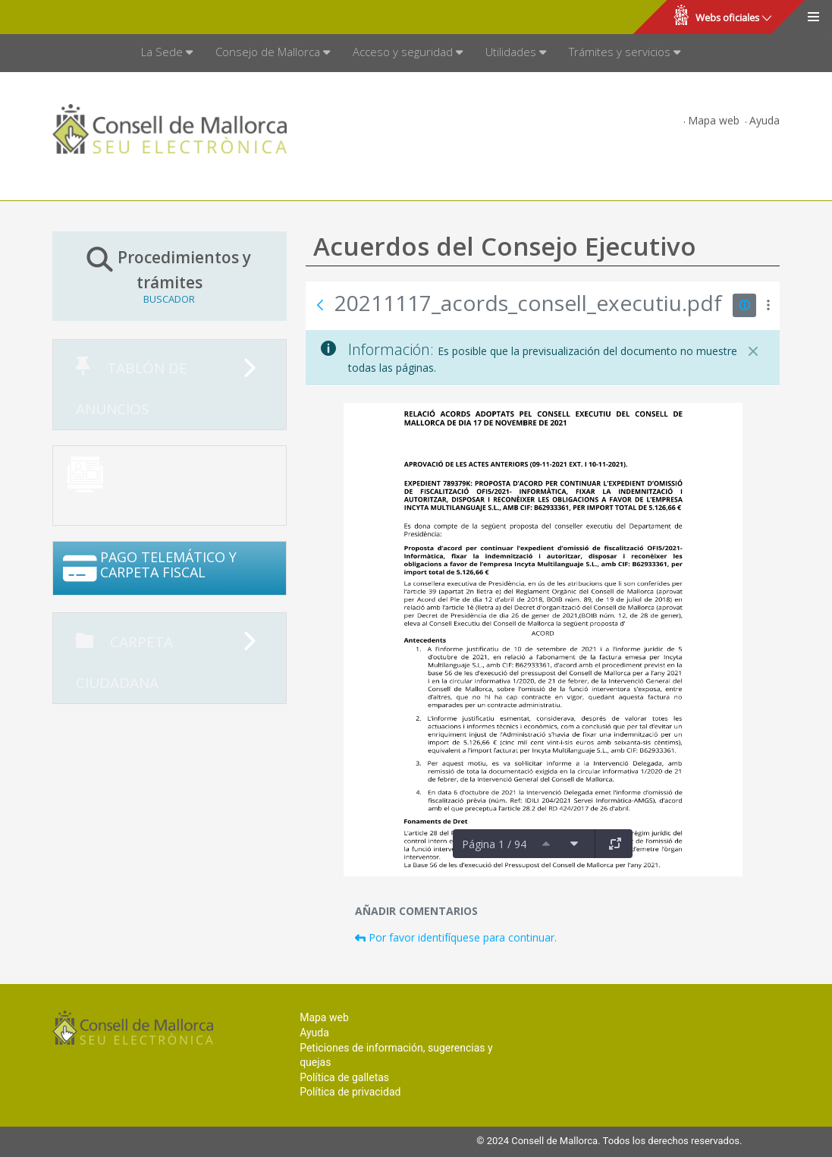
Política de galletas (344, 1077)
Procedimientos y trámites (169, 275)
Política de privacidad (350, 1092)
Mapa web (713, 120)
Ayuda (764, 120)
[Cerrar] (753, 351)
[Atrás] (320, 305)
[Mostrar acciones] (768, 305)
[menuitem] (167, 53)
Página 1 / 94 (494, 844)
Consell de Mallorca (63, 17)
